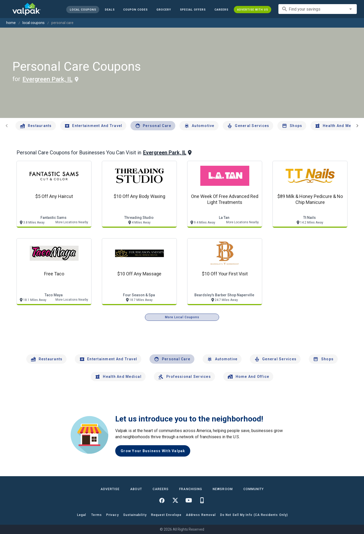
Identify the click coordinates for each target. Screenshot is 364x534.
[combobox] (317, 9)
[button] (193, 9)
